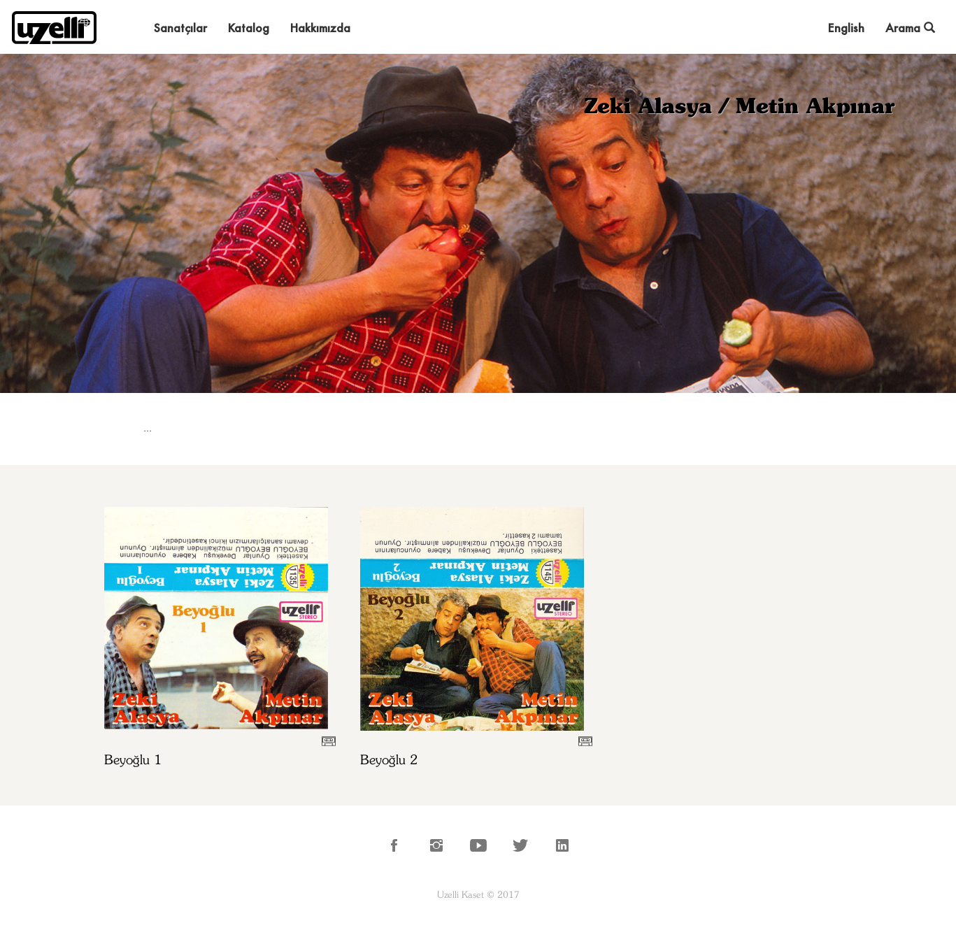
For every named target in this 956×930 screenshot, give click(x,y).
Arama (910, 27)
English (846, 27)
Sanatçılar (180, 27)
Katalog (248, 27)
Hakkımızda (320, 27)
